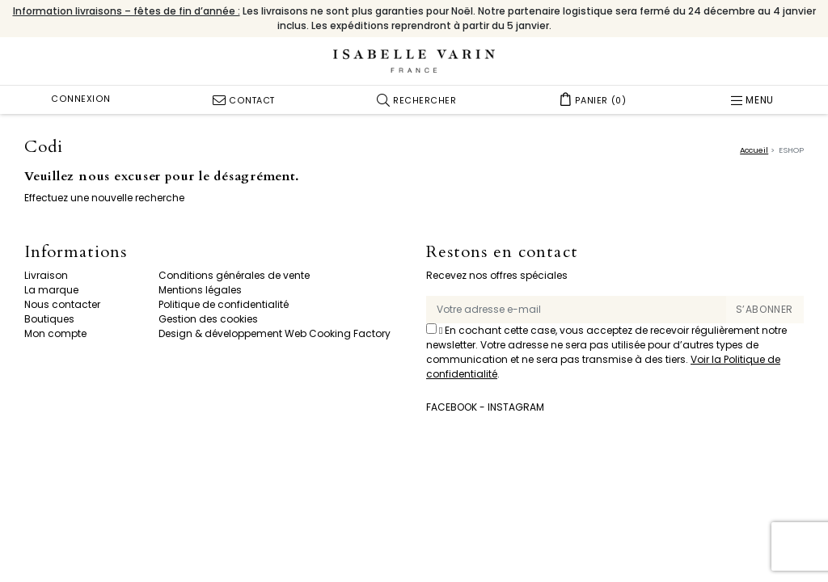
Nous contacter (62, 304)
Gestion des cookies (208, 319)
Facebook (451, 407)
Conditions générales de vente (234, 275)
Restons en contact (502, 252)
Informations (75, 252)
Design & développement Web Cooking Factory (274, 333)
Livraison (46, 275)
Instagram (516, 407)
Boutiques (49, 319)
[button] (417, 100)
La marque (51, 290)
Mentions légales (200, 290)
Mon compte (55, 333)
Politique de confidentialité (223, 304)
